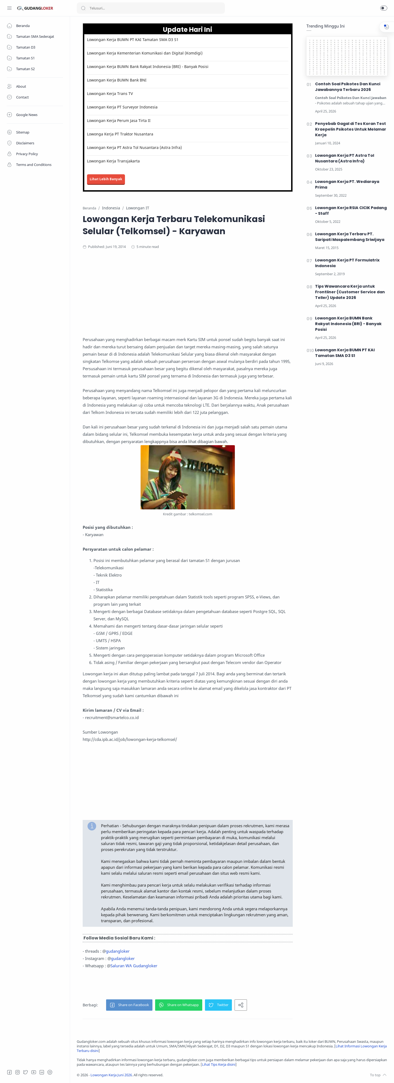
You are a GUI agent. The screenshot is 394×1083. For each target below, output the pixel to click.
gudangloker (118, 951)
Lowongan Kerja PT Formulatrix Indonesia (347, 262)
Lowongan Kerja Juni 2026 (111, 1075)
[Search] (151, 8)
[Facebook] (9, 1072)
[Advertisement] (188, 298)
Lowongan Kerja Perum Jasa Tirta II (119, 120)
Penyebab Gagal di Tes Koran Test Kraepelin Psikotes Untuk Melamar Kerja (350, 129)
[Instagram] (17, 1072)
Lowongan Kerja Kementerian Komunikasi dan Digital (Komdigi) (145, 53)
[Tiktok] (50, 1072)
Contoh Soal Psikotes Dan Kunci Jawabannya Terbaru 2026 (347, 86)
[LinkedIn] (41, 1072)
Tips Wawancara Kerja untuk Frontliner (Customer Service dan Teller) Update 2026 (350, 292)
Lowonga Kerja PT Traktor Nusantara (120, 134)
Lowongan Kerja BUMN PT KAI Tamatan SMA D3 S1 (133, 39)
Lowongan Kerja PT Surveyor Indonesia (122, 107)
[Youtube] (33, 1072)
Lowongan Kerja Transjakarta (113, 161)
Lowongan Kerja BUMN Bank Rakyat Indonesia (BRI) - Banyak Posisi (147, 66)
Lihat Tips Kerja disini (218, 1064)
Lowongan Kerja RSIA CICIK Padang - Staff (351, 210)
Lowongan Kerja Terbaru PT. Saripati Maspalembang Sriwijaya (349, 236)
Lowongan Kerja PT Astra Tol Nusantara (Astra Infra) (134, 147)
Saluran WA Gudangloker (133, 965)
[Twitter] (25, 1072)
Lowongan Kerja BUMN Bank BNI (117, 80)
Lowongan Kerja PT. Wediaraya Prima (347, 184)
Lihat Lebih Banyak (106, 179)
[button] (383, 8)
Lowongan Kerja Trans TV (110, 93)
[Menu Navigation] (9, 8)
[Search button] (83, 8)
